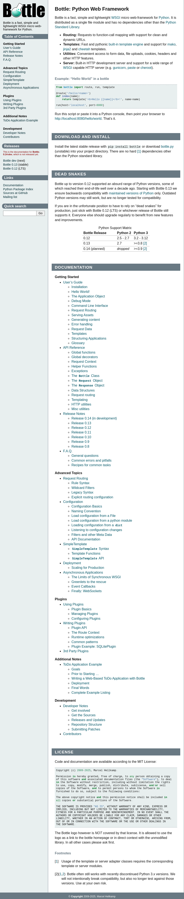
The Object (87, 380)
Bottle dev (9, 160)
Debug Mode (81, 300)
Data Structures (83, 389)
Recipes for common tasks (91, 464)
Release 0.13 (81, 422)
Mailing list (10, 197)
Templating (79, 399)
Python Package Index (18, 189)
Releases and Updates (88, 718)
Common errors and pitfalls (91, 459)
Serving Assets (82, 315)
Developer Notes (75, 704)
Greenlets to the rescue (88, 580)
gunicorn (119, 67)
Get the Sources (83, 713)
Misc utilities (80, 408)
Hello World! (80, 291)
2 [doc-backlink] (63, 872)
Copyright (77, 895)
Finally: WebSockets (86, 589)
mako (171, 44)
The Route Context (85, 631)
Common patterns (84, 640)
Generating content (85, 319)
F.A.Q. (67, 450)
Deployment (72, 561)
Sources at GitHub (15, 193)
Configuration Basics (86, 505)
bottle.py (167, 146)
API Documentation (85, 538)
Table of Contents (19, 37)
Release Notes (74, 413)
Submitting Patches (85, 728)
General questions (85, 455)
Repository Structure (86, 723)
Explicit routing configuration (92, 496)
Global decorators (84, 357)
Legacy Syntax (82, 491)
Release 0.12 (81, 427)
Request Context (83, 361)
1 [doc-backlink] (57, 860)
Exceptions (79, 371)
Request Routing (83, 310)
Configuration (73, 501)
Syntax (90, 547)
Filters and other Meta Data (91, 533)
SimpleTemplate (75, 543)
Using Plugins (73, 603)
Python (164, 17)
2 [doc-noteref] (145, 243)
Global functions (83, 352)
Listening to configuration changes (96, 529)
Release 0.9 (80, 441)
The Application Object (88, 296)
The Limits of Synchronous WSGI (96, 575)
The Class (85, 375)
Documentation (13, 185)
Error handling (82, 324)
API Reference (74, 347)
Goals (75, 668)
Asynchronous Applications (83, 571)
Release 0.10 (81, 436)
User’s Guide (73, 282)
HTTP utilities (81, 403)
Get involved (80, 709)
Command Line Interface (89, 305)
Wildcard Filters (82, 487)
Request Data (81, 329)
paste (132, 67)
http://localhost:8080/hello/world (78, 118)
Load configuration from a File (93, 515)
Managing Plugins (84, 612)
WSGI (115, 17)
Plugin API (79, 626)
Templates (79, 333)
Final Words (80, 686)
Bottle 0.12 (10, 168)
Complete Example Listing (90, 691)
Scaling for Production (87, 566)
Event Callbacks (83, 585)
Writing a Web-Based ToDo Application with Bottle (108, 677)
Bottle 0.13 (10, 164)
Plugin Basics (81, 607)
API (87, 557)
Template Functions (85, 552)
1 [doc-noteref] (139, 151)
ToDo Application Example (82, 663)
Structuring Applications (88, 338)
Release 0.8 (80, 445)
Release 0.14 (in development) (94, 417)
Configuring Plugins (85, 617)
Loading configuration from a (97, 524)
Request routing (83, 394)
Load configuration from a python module (101, 519)
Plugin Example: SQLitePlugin (93, 645)
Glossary (78, 343)
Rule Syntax (80, 482)
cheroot (145, 67)
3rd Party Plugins (76, 649)
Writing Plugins (74, 621)
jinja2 (67, 49)
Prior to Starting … (85, 672)
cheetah (84, 49)
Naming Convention (86, 510)
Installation (79, 286)
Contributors (72, 732)
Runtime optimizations (87, 635)
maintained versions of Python (131, 193)
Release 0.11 (81, 431)
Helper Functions (84, 366)
